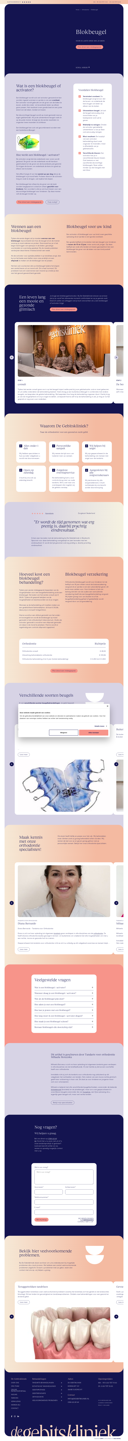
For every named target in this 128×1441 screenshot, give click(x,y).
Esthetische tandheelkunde (44, 1386)
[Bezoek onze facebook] (11, 1416)
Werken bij (15, 1405)
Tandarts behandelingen (43, 1383)
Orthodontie (85, 10)
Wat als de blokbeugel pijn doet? (49, 999)
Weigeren (63, 732)
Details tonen (99, 726)
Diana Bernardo (27, 923)
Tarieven (14, 1398)
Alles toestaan (94, 732)
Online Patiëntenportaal (18, 1390)
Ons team (15, 1386)
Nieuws (14, 1394)
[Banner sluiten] (107, 706)
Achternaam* (70, 1187)
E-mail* (37, 1207)
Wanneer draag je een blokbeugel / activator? (55, 993)
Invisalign (86, 1092)
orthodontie (98, 933)
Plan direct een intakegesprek (89, 47)
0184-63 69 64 (73, 1402)
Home (77, 10)
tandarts (57, 933)
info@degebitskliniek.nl (78, 1399)
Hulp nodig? (52, 202)
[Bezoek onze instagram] (15, 1416)
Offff (101, 1438)
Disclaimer (106, 1405)
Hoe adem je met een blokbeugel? (49, 1004)
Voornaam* (38, 1187)
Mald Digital (117, 1438)
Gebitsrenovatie (39, 1393)
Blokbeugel (94, 10)
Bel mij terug (41, 1220)
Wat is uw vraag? (41, 1167)
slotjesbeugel (56, 1089)
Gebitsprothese (38, 1390)
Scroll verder (83, 67)
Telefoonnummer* (41, 1197)
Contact (14, 1408)
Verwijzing (16, 1401)
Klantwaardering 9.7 (19, 2)
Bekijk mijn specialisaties (62, 1103)
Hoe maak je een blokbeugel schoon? (51, 1021)
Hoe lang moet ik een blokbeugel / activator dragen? (58, 1016)
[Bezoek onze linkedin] (18, 1416)
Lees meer (24, 949)
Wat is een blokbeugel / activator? (50, 987)
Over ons (15, 1383)
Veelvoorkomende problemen (44, 1400)
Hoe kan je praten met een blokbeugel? (52, 1010)
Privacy (100, 1405)
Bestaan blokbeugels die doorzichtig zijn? (53, 1027)
